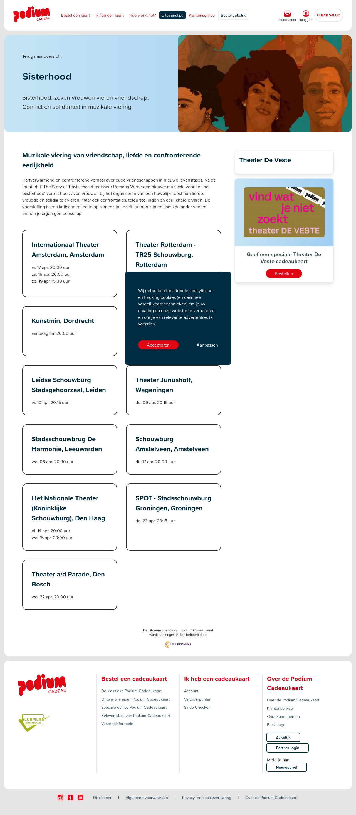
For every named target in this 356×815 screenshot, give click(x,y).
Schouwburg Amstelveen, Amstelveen (172, 443)
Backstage (276, 725)
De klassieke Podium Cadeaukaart (131, 691)
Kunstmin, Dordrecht (63, 320)
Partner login (287, 748)
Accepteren (158, 345)
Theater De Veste (265, 159)
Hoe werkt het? (142, 15)
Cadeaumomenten (283, 716)
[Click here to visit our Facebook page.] (70, 797)
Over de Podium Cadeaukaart (293, 700)
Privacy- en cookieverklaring (206, 797)
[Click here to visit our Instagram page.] (60, 797)
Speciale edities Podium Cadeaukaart (134, 707)
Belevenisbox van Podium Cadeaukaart (135, 715)
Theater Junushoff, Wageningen (163, 384)
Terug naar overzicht (42, 56)
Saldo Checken (197, 707)
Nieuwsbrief (287, 767)
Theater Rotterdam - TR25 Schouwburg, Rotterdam (165, 254)
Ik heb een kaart (109, 15)
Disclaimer (102, 797)
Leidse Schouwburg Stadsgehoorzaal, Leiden (69, 384)
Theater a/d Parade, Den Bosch (68, 579)
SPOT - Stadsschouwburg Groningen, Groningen (173, 503)
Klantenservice (202, 15)
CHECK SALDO (328, 14)
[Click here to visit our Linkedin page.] (80, 797)
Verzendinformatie (117, 723)
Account (191, 691)
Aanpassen (207, 345)
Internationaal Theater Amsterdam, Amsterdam (68, 249)
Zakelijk (283, 737)
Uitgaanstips (172, 15)
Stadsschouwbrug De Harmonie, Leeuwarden (67, 443)
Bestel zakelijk (233, 15)
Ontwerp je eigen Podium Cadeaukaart (135, 699)
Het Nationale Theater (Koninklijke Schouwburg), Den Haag (68, 508)
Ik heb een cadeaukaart (216, 678)
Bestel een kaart (75, 15)
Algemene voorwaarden (147, 797)
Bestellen (284, 273)
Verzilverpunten (197, 699)
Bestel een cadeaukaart (134, 678)
